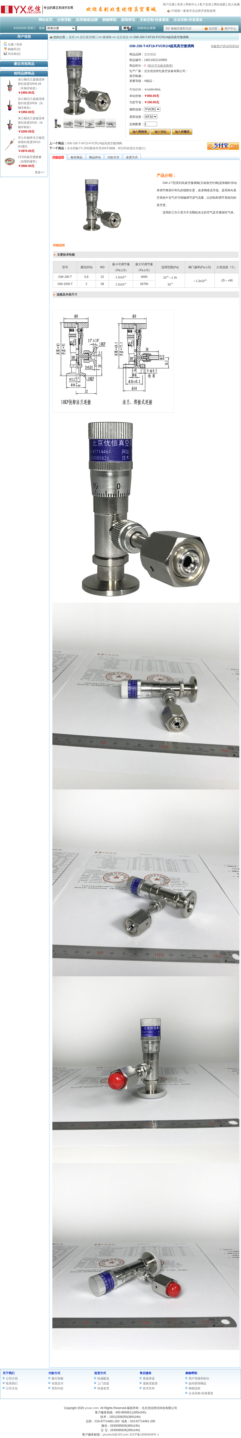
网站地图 (220, 4)
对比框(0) (14, 54)
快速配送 (103, 1378)
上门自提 (103, 1383)
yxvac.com (92, 1408)
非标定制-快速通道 (154, 20)
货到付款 (57, 1388)
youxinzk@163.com (116, 1434)
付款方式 (54, 1373)
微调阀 (107, 37)
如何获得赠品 (197, 1383)
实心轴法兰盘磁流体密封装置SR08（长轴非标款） (31, 103)
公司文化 (12, 1388)
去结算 (213, 28)
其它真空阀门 (89, 37)
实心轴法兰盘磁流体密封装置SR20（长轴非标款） (31, 123)
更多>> (39, 172)
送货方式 (100, 1373)
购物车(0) (14, 49)
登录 (180, 4)
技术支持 (149, 1388)
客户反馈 (205, 4)
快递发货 (103, 1388)
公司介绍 (12, 1378)
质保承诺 (149, 1378)
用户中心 (230, 28)
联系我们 (12, 1383)
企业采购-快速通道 (188, 20)
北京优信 (122, 37)
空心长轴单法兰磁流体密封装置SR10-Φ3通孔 (31, 142)
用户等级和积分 (199, 1378)
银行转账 (57, 1378)
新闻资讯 (128, 20)
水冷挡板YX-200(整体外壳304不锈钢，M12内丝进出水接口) (106, 148)
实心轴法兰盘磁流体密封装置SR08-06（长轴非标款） (31, 84)
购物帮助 (109, 20)
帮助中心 (191, 4)
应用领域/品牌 (87, 20)
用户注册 (169, 4)
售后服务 (145, 1373)
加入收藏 (234, 4)
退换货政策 (150, 1383)
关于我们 (9, 1373)
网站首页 (45, 20)
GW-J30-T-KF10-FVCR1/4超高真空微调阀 (94, 143)
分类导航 (64, 20)
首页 (72, 37)
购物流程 (194, 1388)
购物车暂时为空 (181, 28)
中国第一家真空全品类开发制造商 (193, 12)
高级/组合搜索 (146, 28)
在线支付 (57, 1383)
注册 (11, 44)
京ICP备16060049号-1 (144, 1434)
